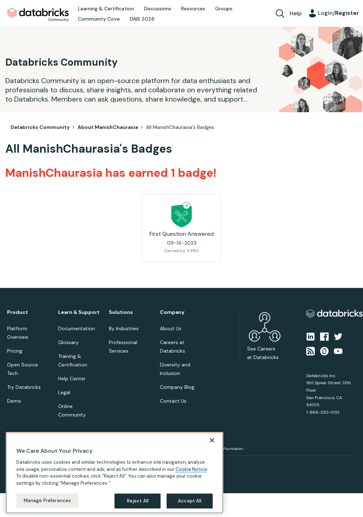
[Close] (212, 440)
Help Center (72, 378)
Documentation (76, 328)
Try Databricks (24, 387)
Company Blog (177, 387)
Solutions (121, 312)
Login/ (338, 13)
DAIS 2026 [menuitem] (142, 19)
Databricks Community (38, 15)
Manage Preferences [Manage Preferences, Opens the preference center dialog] (47, 500)
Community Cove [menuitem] (99, 19)
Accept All (189, 501)
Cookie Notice (191, 469)
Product (17, 312)
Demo (14, 401)
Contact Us (173, 401)
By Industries (124, 328)
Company (172, 312)
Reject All (138, 501)
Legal (64, 392)
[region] (114, 472)
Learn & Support (79, 312)
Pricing (14, 351)
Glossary (68, 342)
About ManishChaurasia (108, 127)
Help (296, 13)
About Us (171, 328)
